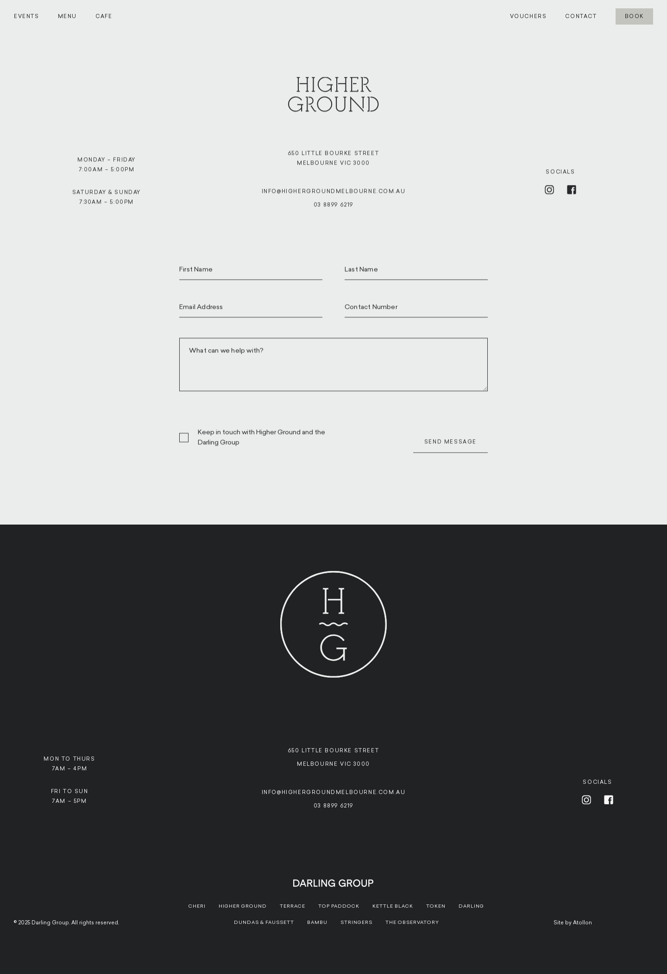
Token (436, 906)
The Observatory (412, 922)
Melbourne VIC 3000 (333, 764)
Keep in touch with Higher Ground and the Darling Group (261, 441)
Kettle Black (392, 906)
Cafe (103, 16)
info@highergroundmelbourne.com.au (334, 195)
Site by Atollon (573, 923)
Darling (471, 906)
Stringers (356, 922)
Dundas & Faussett (264, 922)
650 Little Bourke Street (333, 751)
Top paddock (338, 906)
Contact (581, 16)
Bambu (317, 922)
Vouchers (528, 16)
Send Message (450, 446)
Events (26, 16)
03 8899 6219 (333, 209)
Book (634, 16)
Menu (67, 16)
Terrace (292, 906)
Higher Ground (243, 906)
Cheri (197, 906)
